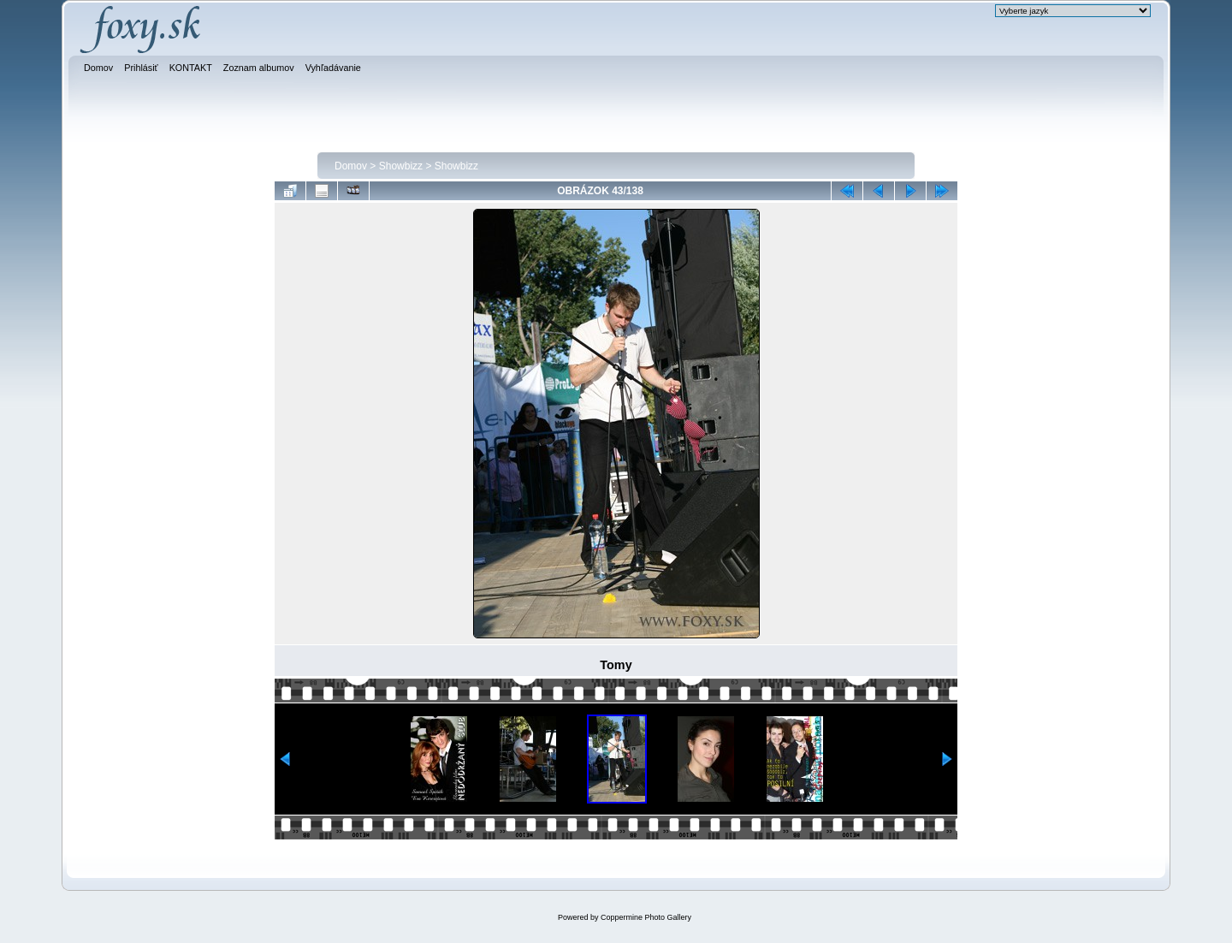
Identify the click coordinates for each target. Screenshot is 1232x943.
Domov (351, 166)
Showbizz (401, 166)
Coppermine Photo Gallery (646, 917)
